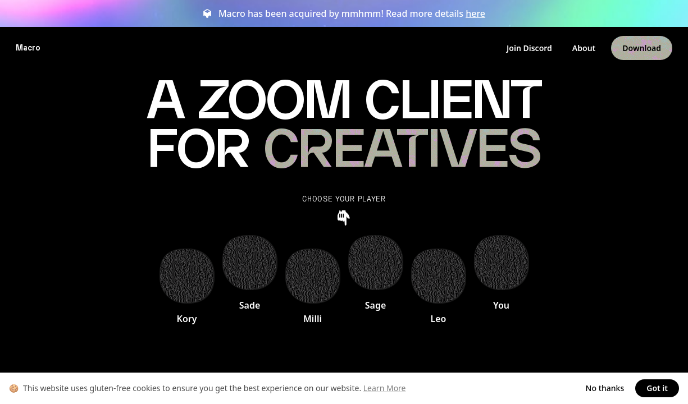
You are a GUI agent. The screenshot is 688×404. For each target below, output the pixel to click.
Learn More (384, 388)
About (583, 48)
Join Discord (529, 48)
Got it (657, 388)
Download (641, 48)
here (475, 13)
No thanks (605, 388)
